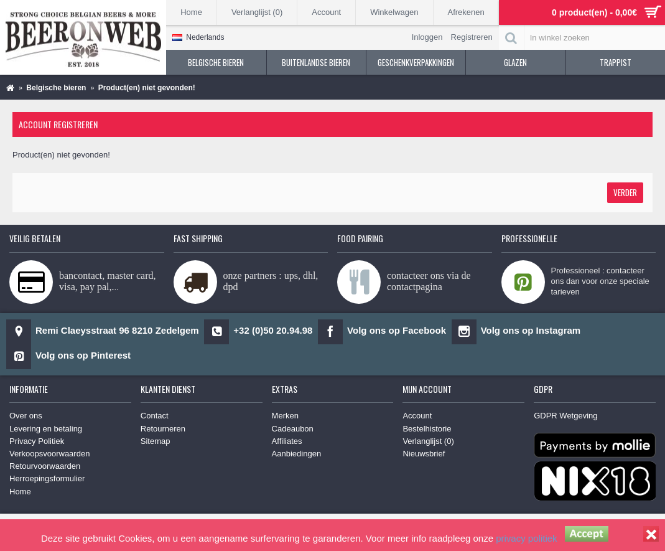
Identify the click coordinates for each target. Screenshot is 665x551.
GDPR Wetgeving (565, 415)
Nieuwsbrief (423, 453)
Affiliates (287, 441)
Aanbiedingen (297, 453)
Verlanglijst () (427, 441)
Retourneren (163, 428)
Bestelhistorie (426, 428)
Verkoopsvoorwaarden (49, 453)
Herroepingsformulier (47, 478)
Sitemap (155, 441)
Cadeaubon (293, 428)
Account (417, 415)
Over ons (25, 415)
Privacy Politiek (36, 441)
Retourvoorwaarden (44, 466)
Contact (155, 415)
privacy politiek (526, 538)
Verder (625, 192)
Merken (285, 415)
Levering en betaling (45, 428)
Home (20, 491)
